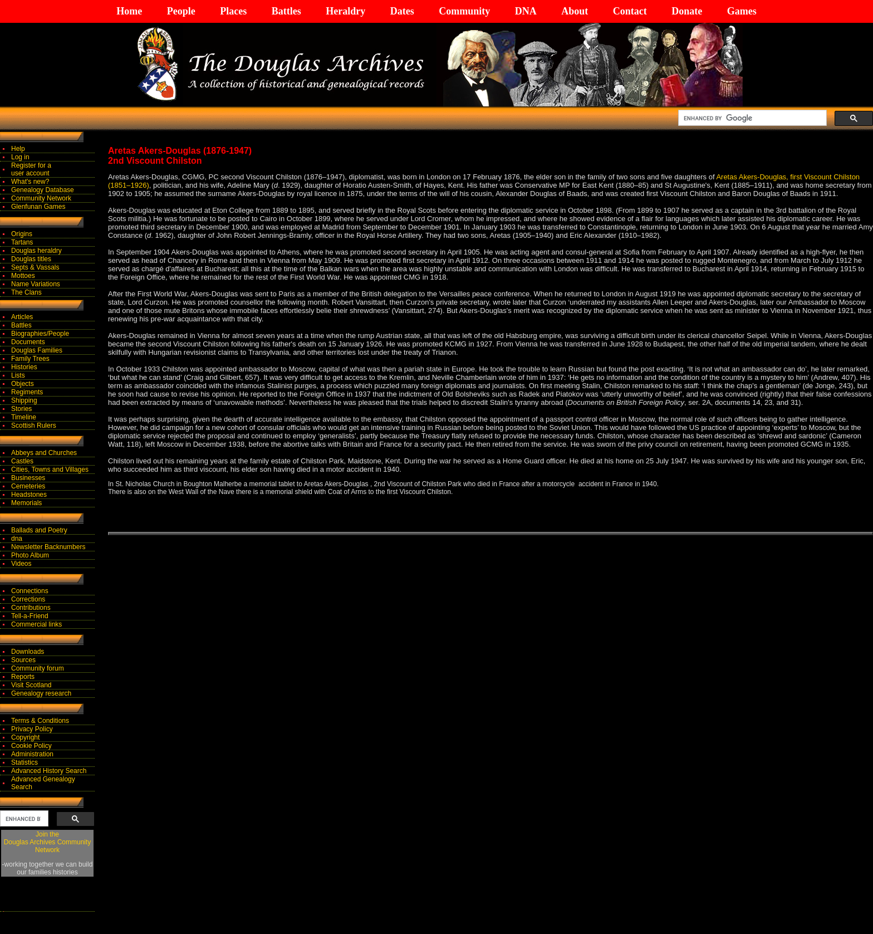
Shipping (24, 400)
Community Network (41, 198)
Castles (22, 461)
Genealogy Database (42, 190)
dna (16, 538)
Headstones (29, 494)
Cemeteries (28, 486)
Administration (32, 754)
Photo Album (30, 555)
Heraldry (345, 11)
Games (742, 11)
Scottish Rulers (33, 425)
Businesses (28, 478)
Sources (23, 660)
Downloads (27, 652)
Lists (18, 375)
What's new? (30, 181)
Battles (286, 11)
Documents (28, 342)
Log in (20, 157)
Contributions (31, 608)
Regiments (27, 392)
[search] (751, 118)
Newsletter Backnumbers (48, 547)
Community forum (37, 668)
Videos (21, 564)
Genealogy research (41, 693)
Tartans (22, 242)
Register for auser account (31, 169)
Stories (21, 409)
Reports (23, 677)
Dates (402, 11)
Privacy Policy (32, 729)
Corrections (28, 599)
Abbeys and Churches (44, 453)
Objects (22, 384)
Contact (630, 11)
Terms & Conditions (40, 721)
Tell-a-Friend (29, 616)
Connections (29, 591)
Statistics (24, 762)
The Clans (26, 292)
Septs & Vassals (35, 267)
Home (129, 11)
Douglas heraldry (36, 251)
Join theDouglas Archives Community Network (47, 842)
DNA (526, 11)
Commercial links (36, 624)
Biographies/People (40, 334)
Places (233, 11)
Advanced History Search (48, 771)
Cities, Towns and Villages (50, 469)
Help (18, 149)
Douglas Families (36, 350)
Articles (22, 317)
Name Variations (35, 284)
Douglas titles (31, 259)
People (181, 11)
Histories (24, 367)
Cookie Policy (31, 746)
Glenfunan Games (38, 207)
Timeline (23, 417)
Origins (21, 234)
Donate (686, 11)
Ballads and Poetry (39, 530)
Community (464, 11)
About (574, 11)
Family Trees (30, 359)
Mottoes (23, 276)
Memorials (26, 503)
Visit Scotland (31, 685)
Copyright (25, 737)
